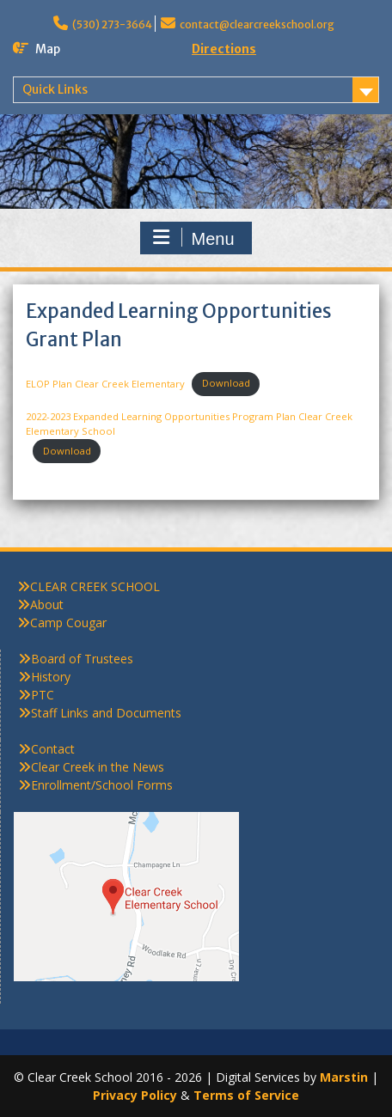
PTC (42, 695)
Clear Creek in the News (97, 767)
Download (226, 382)
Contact (53, 749)
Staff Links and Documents (106, 713)
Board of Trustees (82, 658)
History (50, 676)
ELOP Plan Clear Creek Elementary (105, 382)
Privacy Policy (135, 1095)
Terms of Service (246, 1095)
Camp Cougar (68, 622)
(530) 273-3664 (112, 24)
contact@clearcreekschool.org (257, 24)
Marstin (344, 1077)
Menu (193, 238)
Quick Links (55, 89)
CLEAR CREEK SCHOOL (95, 586)
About (47, 604)
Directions (224, 49)
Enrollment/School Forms (102, 785)
